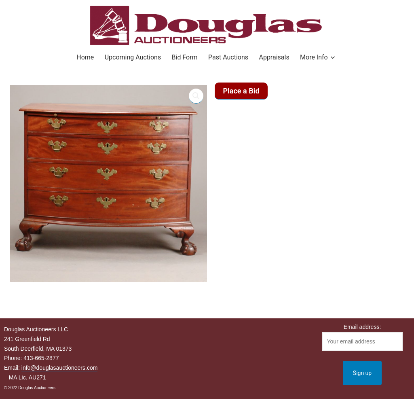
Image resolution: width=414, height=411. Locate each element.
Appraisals (274, 57)
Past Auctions (228, 57)
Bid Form (185, 57)
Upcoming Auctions (133, 57)
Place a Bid (241, 91)
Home (85, 57)
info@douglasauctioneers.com (59, 367)
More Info (314, 57)
